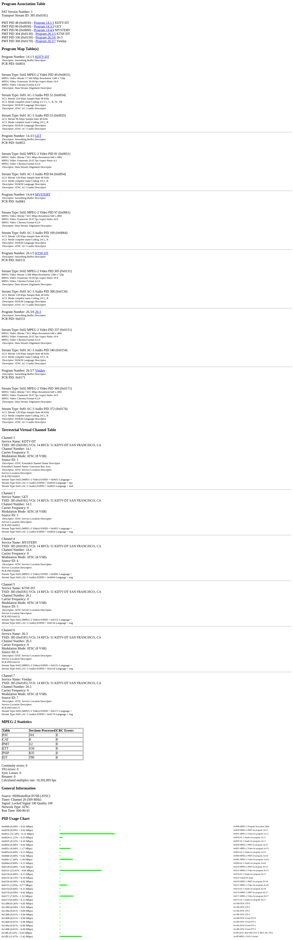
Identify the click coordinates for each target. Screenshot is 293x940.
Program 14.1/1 (44, 22)
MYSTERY (42, 194)
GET (38, 136)
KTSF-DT (41, 253)
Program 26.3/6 (45, 37)
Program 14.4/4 (44, 30)
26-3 (38, 312)
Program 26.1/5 (45, 33)
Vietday (40, 370)
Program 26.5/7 (45, 41)
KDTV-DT (42, 56)
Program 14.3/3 (44, 26)
